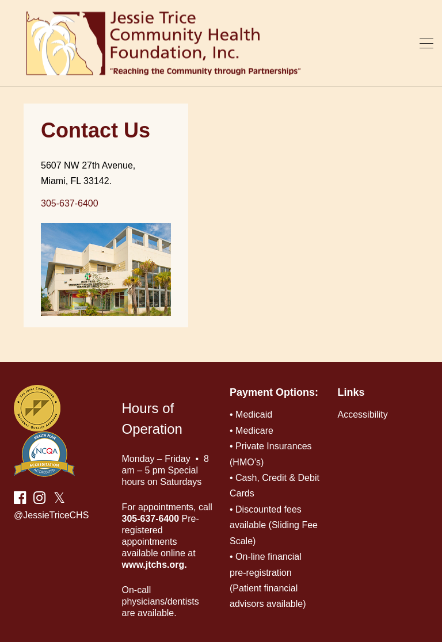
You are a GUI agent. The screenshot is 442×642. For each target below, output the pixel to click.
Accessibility (363, 414)
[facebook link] (20, 500)
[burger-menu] (426, 43)
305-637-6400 (69, 203)
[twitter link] (57, 500)
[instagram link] (39, 500)
